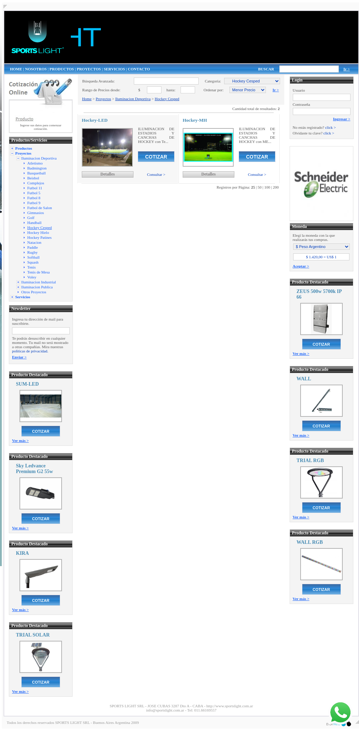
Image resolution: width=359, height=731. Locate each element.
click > (330, 127)
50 (260, 187)
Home (87, 99)
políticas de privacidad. (30, 351)
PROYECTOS (89, 69)
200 (276, 187)
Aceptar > (301, 266)
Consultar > (156, 174)
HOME (16, 69)
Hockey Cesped (167, 99)
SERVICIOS (114, 69)
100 (267, 187)
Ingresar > (342, 119)
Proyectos (103, 99)
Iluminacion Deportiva (132, 99)
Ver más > (20, 440)
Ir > (346, 69)
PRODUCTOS (62, 69)
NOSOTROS (36, 69)
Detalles (107, 174)
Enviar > (19, 357)
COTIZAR (41, 431)
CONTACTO (139, 69)
